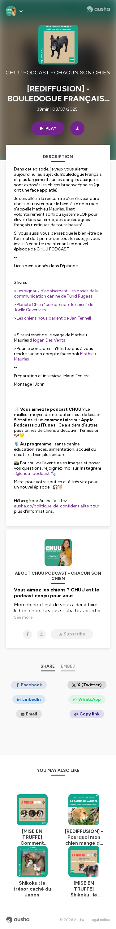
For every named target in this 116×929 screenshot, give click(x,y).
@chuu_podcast (33, 473)
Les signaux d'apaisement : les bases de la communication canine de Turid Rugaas (56, 293)
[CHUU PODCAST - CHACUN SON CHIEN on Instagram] (41, 634)
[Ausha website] (98, 9)
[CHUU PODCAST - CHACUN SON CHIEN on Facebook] (27, 634)
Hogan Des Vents (48, 340)
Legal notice (100, 920)
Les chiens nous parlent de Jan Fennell (54, 318)
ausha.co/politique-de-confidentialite (51, 506)
